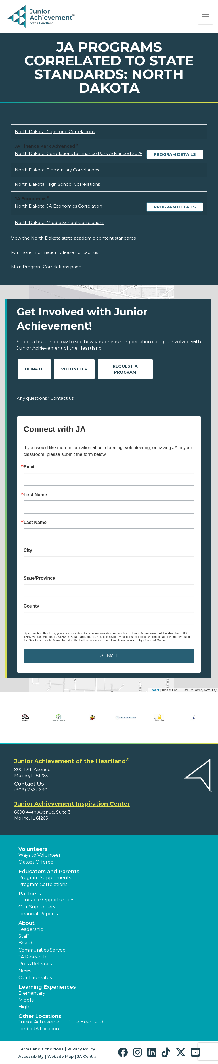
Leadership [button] (30, 929)
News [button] (24, 970)
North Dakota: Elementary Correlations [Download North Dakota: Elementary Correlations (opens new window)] (57, 170)
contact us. (87, 252)
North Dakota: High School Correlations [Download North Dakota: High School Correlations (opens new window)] (57, 184)
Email (30, 467)
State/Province (39, 578)
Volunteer (74, 369)
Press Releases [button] (35, 963)
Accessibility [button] (31, 1056)
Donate (34, 369)
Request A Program (125, 369)
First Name (35, 495)
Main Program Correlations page (46, 266)
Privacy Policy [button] (81, 1049)
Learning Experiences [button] (47, 987)
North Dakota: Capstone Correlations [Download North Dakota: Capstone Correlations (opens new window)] (55, 131)
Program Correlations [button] (42, 884)
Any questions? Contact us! (45, 398)
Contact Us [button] (29, 783)
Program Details (175, 154)
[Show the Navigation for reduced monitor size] (205, 17)
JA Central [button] (87, 1056)
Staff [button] (23, 936)
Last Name (35, 522)
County (31, 606)
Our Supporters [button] (36, 907)
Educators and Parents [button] (48, 871)
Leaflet (154, 690)
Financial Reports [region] (38, 913)
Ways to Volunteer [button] (39, 855)
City (28, 550)
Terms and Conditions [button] (41, 1049)
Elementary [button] (31, 993)
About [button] (26, 923)
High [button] (23, 1006)
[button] (124, 1052)
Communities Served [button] (42, 950)
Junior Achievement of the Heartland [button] (61, 1022)
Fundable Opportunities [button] (46, 899)
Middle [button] (26, 1000)
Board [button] (25, 943)
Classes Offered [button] (36, 862)
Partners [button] (29, 893)
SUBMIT (109, 655)
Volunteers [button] (32, 849)
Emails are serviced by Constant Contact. (139, 640)
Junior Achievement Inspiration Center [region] (72, 803)
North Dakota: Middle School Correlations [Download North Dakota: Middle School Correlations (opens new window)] (59, 222)
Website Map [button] (60, 1056)
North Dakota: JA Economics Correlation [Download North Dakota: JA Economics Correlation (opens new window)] (58, 206)
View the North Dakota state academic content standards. (74, 238)
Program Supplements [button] (44, 877)
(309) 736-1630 (30, 790)
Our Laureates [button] (35, 977)
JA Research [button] (32, 957)
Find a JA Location (38, 1028)
